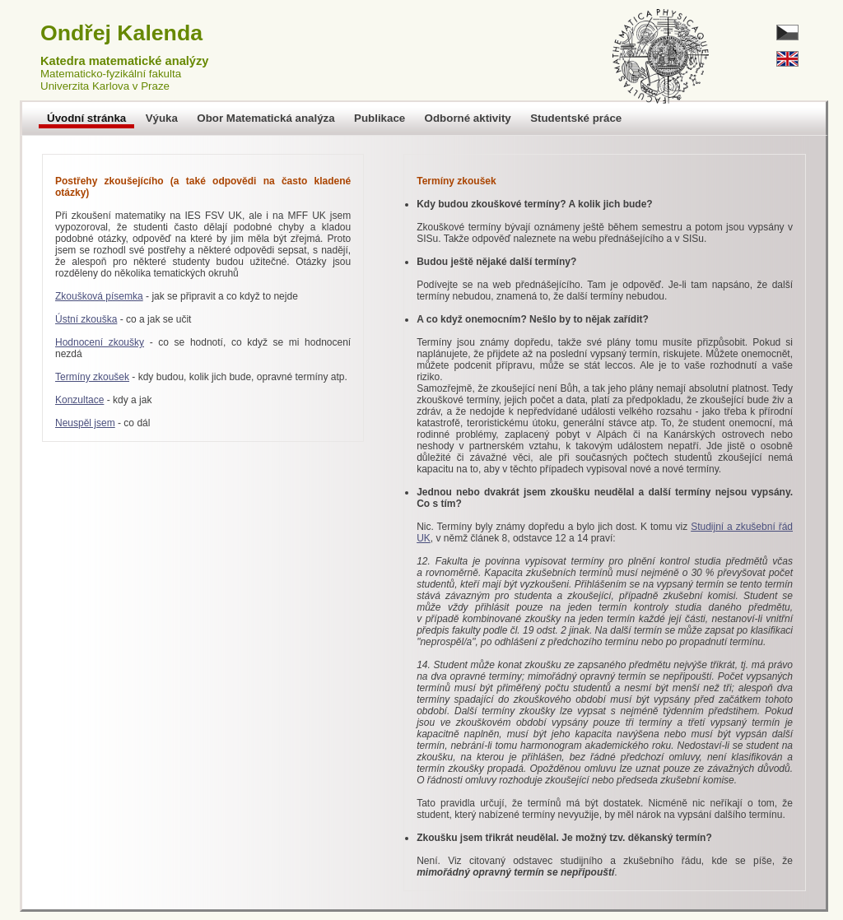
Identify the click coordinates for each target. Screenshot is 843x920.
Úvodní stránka (86, 118)
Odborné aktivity (468, 118)
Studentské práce (576, 118)
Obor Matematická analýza (265, 118)
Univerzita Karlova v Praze (105, 86)
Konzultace (79, 400)
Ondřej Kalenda (121, 33)
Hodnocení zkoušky (99, 342)
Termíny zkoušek (92, 377)
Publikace (379, 118)
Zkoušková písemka (99, 296)
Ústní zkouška (86, 319)
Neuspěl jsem (85, 423)
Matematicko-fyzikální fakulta (110, 73)
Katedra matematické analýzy (124, 60)
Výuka (162, 118)
